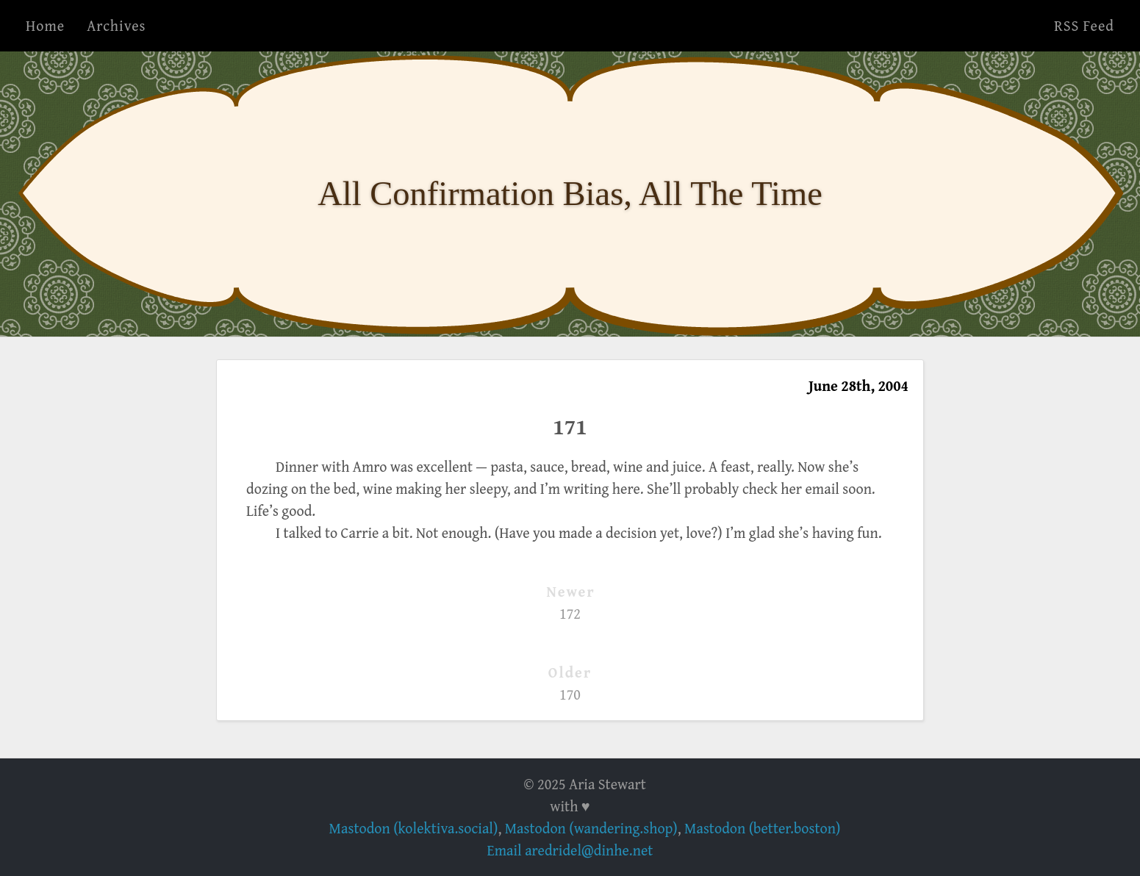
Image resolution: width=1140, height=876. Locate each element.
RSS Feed (1084, 25)
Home (45, 25)
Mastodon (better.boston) (762, 828)
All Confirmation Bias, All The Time (570, 193)
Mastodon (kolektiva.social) (413, 828)
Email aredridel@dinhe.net (570, 850)
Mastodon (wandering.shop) (591, 828)
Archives (116, 25)
